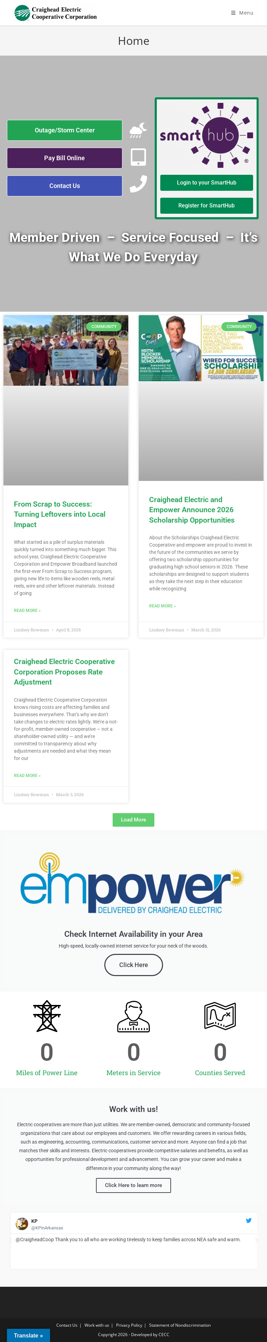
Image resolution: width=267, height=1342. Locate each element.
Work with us (96, 1325)
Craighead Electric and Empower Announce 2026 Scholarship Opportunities (192, 510)
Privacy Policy (129, 1325)
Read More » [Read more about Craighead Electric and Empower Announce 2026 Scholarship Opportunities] (162, 606)
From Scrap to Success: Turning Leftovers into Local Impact (59, 514)
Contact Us (67, 1325)
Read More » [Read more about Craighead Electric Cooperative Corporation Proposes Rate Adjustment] (27, 775)
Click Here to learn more (133, 1185)
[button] (133, 820)
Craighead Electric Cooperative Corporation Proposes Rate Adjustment (64, 671)
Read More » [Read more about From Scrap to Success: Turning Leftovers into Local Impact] (27, 610)
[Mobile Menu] (242, 12)
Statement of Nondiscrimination (180, 1325)
